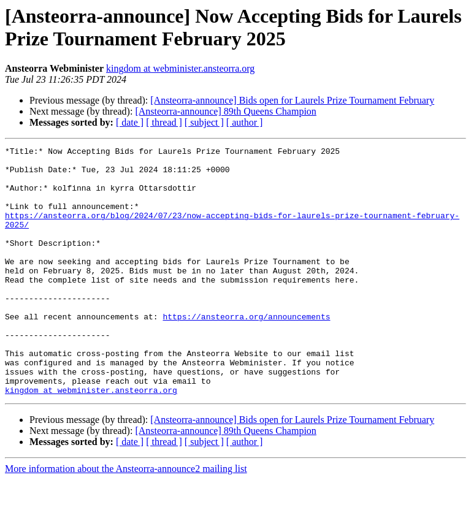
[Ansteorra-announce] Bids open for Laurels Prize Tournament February (292, 100)
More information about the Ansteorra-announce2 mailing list (126, 518)
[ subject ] (204, 122)
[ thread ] (164, 122)
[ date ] (130, 122)
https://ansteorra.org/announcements (246, 351)
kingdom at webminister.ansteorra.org (180, 68)
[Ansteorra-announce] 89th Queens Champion (225, 111)
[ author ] (244, 122)
